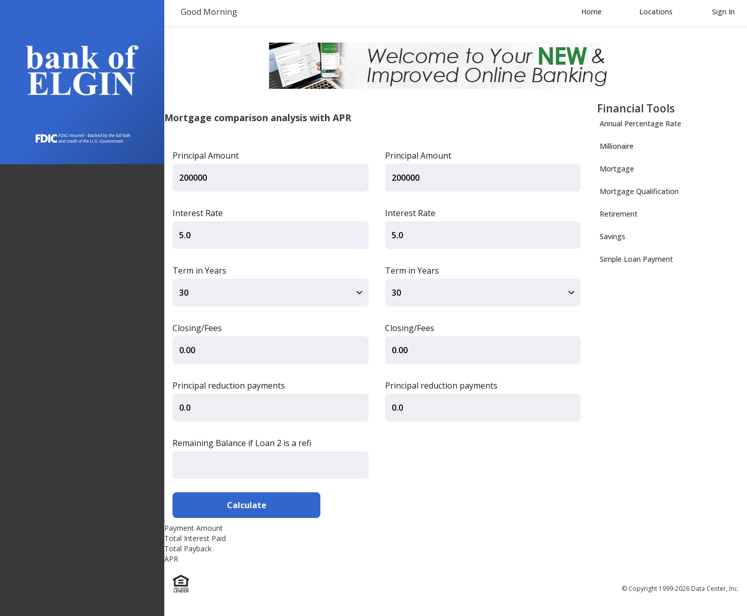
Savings (612, 236)
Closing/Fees (197, 328)
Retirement (619, 214)
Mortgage (617, 169)
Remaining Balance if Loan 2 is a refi (242, 443)
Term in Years (199, 270)
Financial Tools (636, 108)
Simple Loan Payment (636, 259)
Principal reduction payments (229, 385)
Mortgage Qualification (639, 191)
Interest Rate (198, 213)
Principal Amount (206, 155)
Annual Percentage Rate (640, 123)
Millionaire (617, 146)
